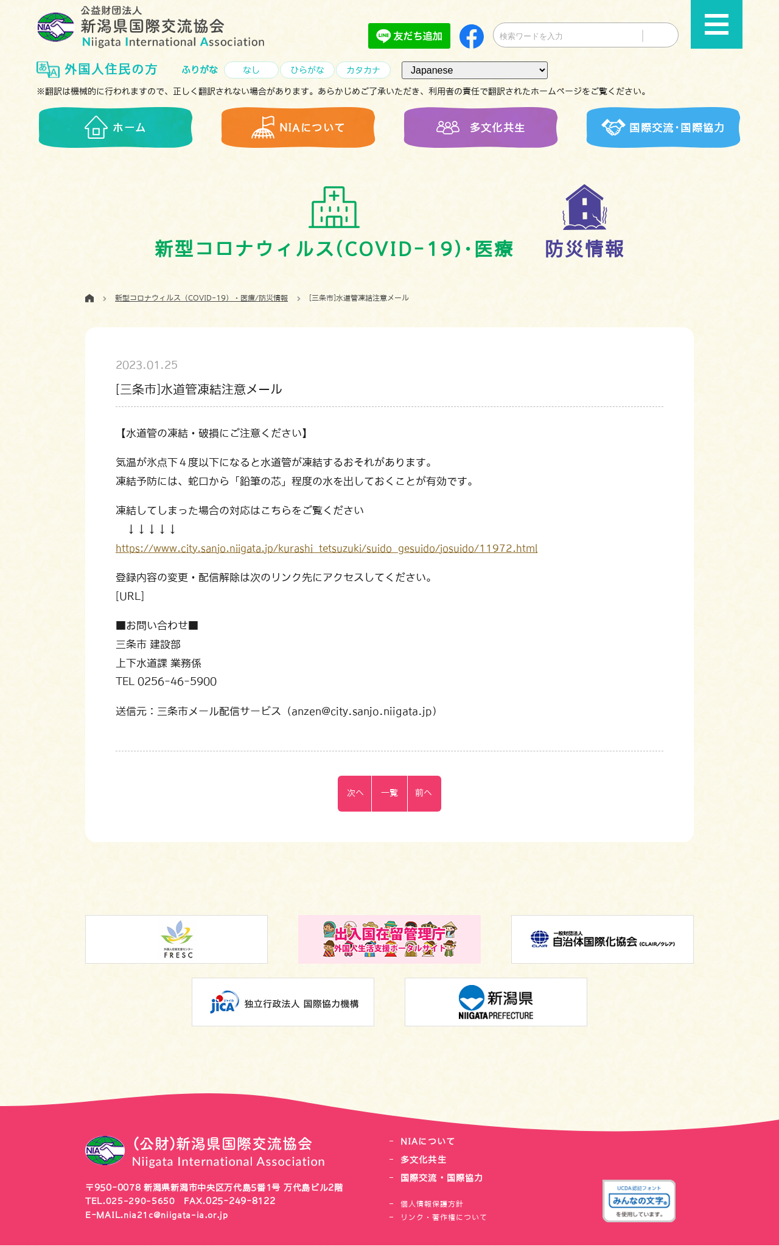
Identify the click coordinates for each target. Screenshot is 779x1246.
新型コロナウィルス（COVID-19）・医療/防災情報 (201, 300)
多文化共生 (425, 1161)
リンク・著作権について (443, 1218)
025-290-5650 (140, 1202)
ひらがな (307, 70)
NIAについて (429, 1143)
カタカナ (363, 70)
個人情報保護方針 (432, 1204)
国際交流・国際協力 (444, 1178)
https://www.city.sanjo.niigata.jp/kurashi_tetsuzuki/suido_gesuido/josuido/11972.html (342, 549)
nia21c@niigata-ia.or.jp (179, 1215)
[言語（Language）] (475, 70)
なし (251, 70)
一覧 (389, 794)
